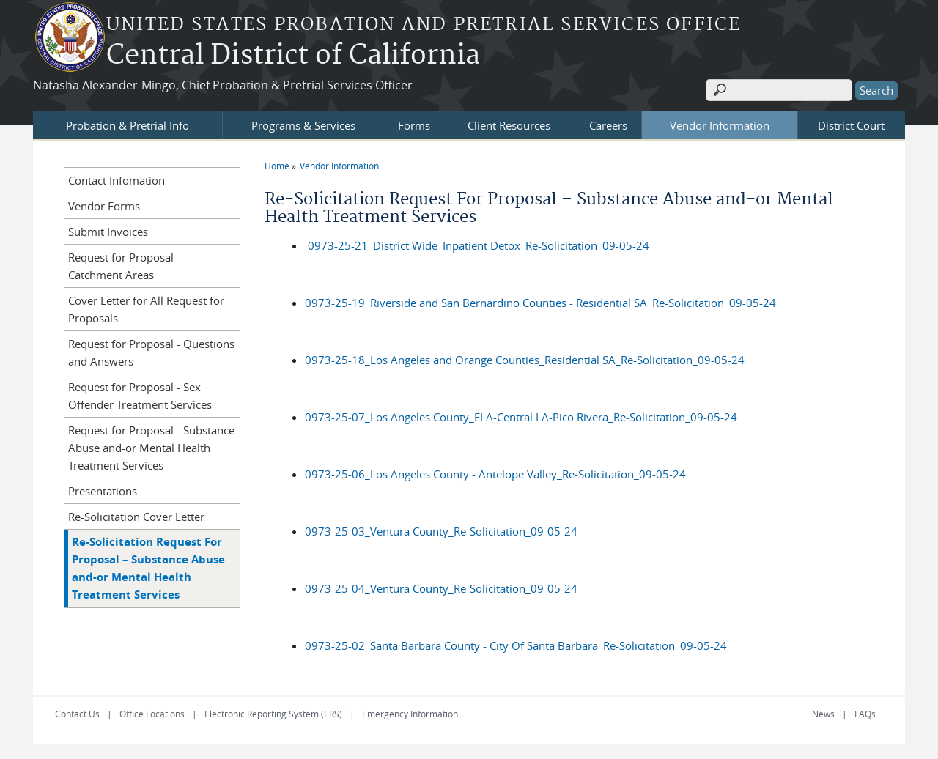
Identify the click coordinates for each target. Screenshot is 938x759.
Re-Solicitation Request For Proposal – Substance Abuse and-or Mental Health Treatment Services (148, 568)
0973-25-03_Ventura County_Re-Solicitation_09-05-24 (441, 531)
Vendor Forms (104, 206)
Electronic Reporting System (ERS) (273, 713)
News (823, 713)
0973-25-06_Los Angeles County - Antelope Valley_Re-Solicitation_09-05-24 (495, 474)
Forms (414, 125)
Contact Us (77, 713)
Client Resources (509, 125)
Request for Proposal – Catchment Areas (125, 266)
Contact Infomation (116, 180)
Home (277, 165)
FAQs (865, 713)
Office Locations (152, 713)
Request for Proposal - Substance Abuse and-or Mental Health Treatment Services (151, 448)
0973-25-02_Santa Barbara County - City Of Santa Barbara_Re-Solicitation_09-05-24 (516, 645)
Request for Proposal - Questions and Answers (151, 352)
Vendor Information (719, 125)
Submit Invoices (108, 231)
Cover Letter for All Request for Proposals (146, 309)
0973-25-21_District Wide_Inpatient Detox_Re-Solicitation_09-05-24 (478, 245)
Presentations (102, 491)
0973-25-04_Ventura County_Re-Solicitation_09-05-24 (441, 588)
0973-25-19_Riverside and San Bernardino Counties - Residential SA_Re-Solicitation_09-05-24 (540, 302)
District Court (851, 125)
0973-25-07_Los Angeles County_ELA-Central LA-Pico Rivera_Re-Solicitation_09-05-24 (521, 417)
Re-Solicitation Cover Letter (136, 516)
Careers (608, 125)
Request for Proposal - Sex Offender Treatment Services (140, 396)
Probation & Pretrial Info (127, 125)
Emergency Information (410, 713)
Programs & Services (303, 125)
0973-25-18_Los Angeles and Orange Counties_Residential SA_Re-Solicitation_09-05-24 (525, 359)
